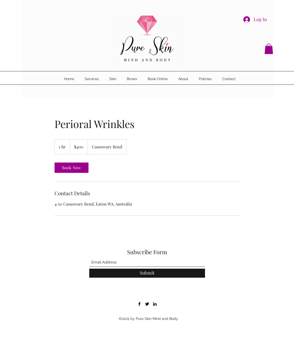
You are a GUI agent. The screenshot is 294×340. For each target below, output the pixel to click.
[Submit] (147, 273)
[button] (268, 49)
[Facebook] (139, 304)
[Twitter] (147, 304)
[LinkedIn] (154, 304)
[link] (71, 168)
